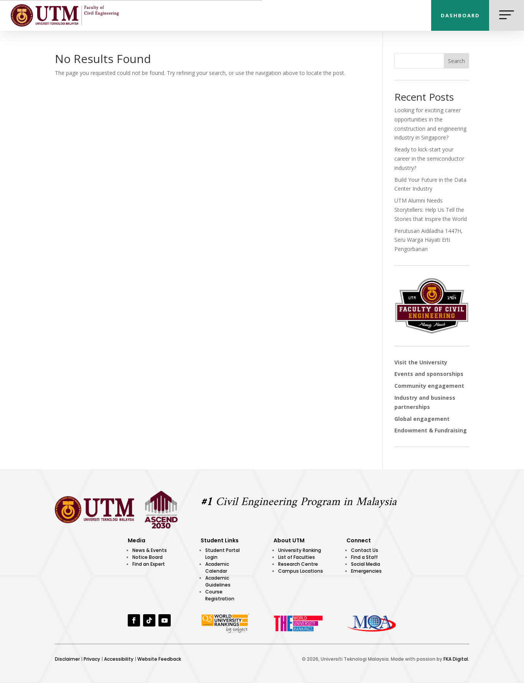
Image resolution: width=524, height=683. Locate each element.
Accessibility (118, 659)
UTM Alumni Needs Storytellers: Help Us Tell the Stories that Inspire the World (430, 210)
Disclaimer (67, 659)
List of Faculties (296, 557)
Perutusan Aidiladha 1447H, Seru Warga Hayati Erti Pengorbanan (428, 240)
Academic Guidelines (218, 581)
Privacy (92, 659)
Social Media (365, 564)
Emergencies (366, 571)
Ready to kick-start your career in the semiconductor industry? (429, 158)
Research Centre (298, 564)
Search (456, 61)
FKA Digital (455, 659)
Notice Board (147, 557)
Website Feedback (159, 659)
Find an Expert (148, 564)
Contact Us (364, 550)
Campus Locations (300, 571)
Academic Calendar (217, 567)
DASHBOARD (460, 15)
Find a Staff (364, 557)
